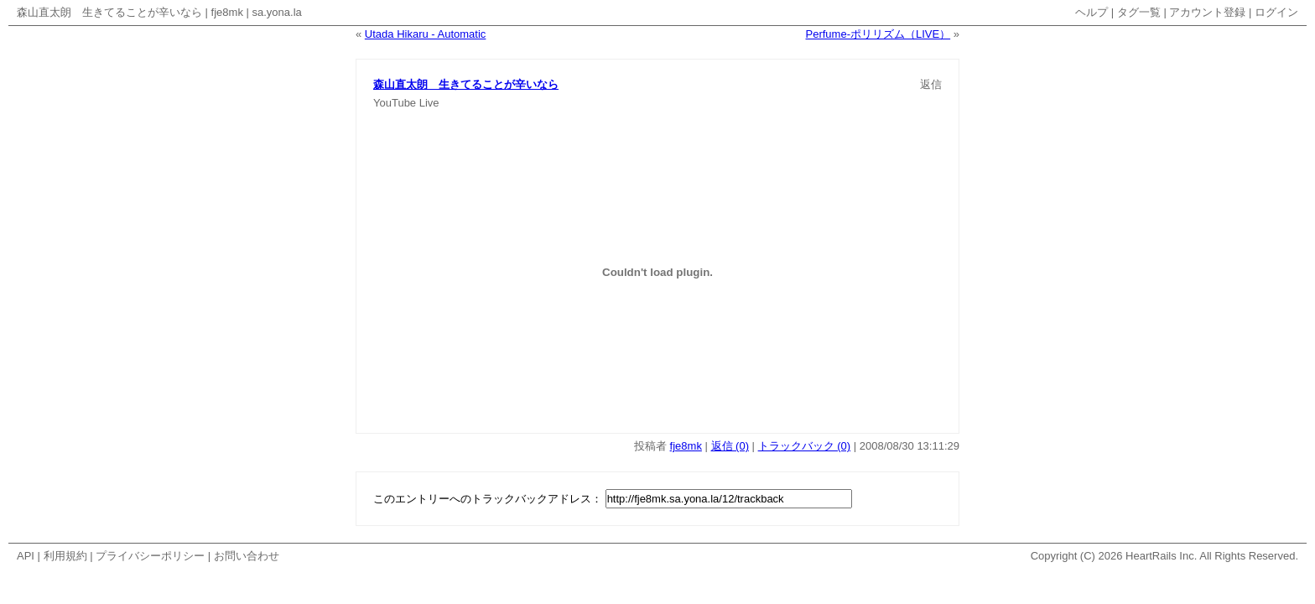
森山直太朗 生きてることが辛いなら (109, 12)
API (25, 555)
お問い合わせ (246, 555)
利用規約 (65, 555)
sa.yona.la (277, 12)
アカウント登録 (1207, 12)
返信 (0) (730, 446)
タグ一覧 (1139, 12)
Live (429, 102)
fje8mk (227, 12)
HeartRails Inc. (1161, 555)
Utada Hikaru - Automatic (425, 34)
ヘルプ (1091, 12)
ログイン (1276, 12)
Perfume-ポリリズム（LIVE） (878, 34)
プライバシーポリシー (150, 555)
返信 (931, 84)
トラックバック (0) (804, 446)
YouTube (394, 102)
